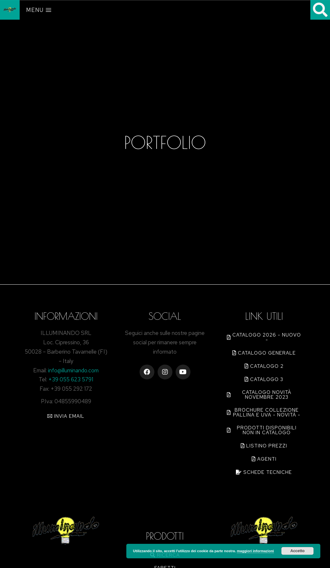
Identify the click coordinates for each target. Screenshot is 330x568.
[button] (66, 416)
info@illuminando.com (73, 370)
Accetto (297, 551)
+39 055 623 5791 (70, 379)
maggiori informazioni (255, 551)
